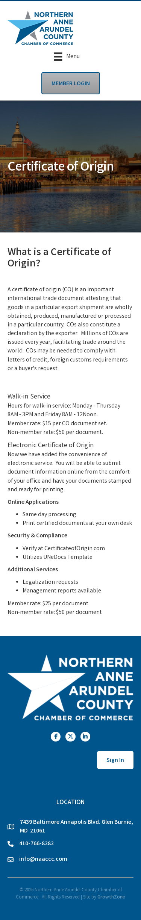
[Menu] (66, 57)
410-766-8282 (36, 844)
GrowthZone (111, 897)
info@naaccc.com (43, 859)
